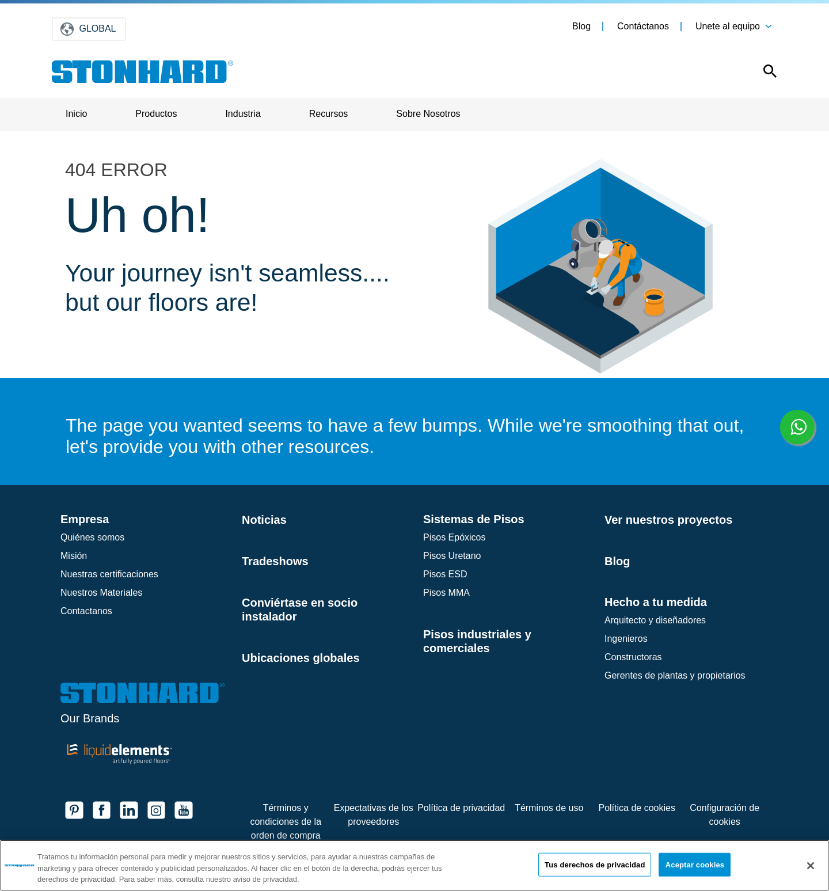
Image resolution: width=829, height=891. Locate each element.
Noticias (264, 519)
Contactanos (86, 611)
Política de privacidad (461, 808)
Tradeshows (275, 561)
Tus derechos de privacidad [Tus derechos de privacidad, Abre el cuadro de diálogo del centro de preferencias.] (595, 864)
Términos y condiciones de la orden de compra (285, 821)
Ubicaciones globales (301, 658)
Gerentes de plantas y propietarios (675, 675)
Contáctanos (643, 26)
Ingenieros (626, 639)
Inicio (76, 114)
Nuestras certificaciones (109, 574)
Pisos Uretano (452, 556)
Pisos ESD (445, 574)
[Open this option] (761, 74)
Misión (73, 556)
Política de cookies (636, 808)
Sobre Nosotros (428, 114)
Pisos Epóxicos (454, 537)
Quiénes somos (92, 537)
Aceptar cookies (695, 864)
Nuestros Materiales (101, 592)
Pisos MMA (446, 592)
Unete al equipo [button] (727, 26)
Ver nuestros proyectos (668, 519)
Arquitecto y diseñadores (655, 620)
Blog (581, 26)
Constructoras (633, 657)
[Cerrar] (810, 865)
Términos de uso (549, 808)
